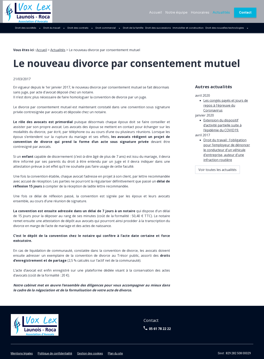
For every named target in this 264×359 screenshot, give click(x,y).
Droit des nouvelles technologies (224, 29)
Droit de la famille (133, 29)
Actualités (221, 13)
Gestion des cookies (90, 348)
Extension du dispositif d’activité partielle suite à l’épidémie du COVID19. (222, 112)
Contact (245, 13)
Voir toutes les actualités (217, 157)
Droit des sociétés (25, 29)
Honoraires (200, 13)
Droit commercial (105, 29)
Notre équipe (176, 13)
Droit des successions (158, 29)
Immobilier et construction (188, 29)
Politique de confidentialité (55, 348)
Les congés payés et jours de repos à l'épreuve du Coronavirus (225, 93)
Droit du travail (51, 29)
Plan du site (115, 348)
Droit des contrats (77, 29)
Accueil (155, 13)
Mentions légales (22, 348)
